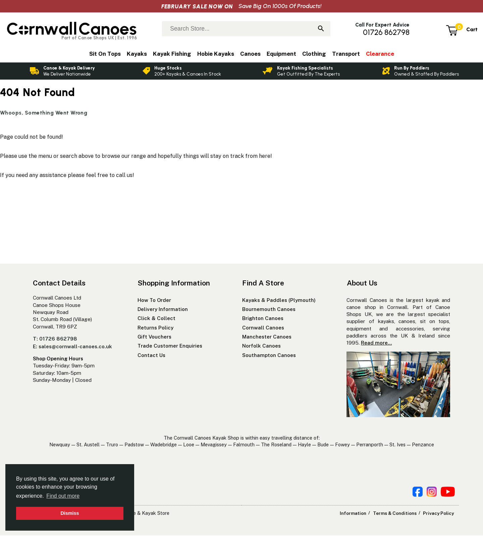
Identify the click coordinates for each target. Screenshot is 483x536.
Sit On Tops (105, 53)
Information (356, 514)
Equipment (281, 53)
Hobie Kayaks (215, 53)
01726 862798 (386, 32)
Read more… (376, 344)
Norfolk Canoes (261, 347)
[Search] (321, 29)
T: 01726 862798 (55, 340)
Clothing (314, 53)
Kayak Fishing (172, 53)
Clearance (380, 53)
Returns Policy (155, 328)
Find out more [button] (62, 496)
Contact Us (151, 356)
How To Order (154, 301)
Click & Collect (156, 319)
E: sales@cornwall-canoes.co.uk (72, 347)
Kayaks (137, 53)
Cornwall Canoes (263, 328)
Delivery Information (163, 310)
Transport (346, 53)
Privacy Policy (438, 514)
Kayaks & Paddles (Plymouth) (279, 301)
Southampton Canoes (269, 356)
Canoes (250, 53)
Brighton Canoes (262, 319)
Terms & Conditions (396, 514)
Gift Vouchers (154, 338)
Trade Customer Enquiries (170, 347)
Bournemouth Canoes (269, 310)
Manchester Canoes (266, 338)
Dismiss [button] (69, 513)
